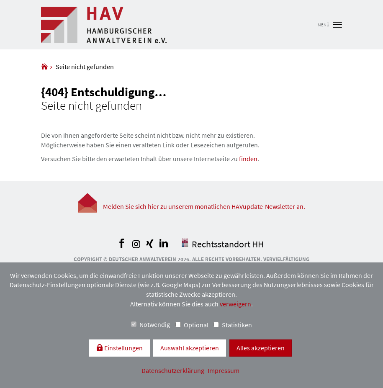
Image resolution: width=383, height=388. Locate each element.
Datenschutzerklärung (173, 370)
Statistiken (232, 325)
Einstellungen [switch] (123, 348)
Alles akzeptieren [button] (260, 348)
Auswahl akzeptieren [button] (189, 348)
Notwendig (150, 324)
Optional (191, 325)
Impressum (223, 370)
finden (248, 158)
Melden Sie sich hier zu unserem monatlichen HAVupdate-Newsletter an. (204, 206)
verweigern (235, 304)
